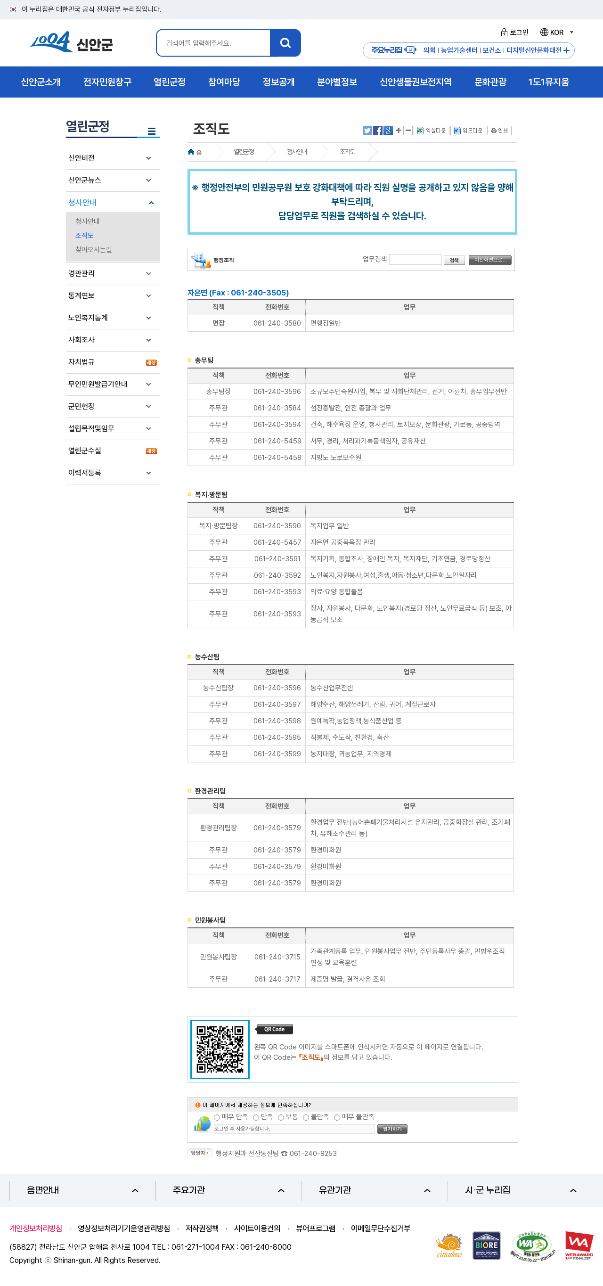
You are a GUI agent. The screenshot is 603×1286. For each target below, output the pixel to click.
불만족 (320, 1117)
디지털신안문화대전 (534, 50)
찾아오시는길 (93, 250)
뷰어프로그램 (315, 1228)
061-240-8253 (313, 1153)
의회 (430, 50)
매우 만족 (235, 1117)
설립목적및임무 (91, 428)
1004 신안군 (70, 43)
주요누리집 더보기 (566, 50)
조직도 (84, 235)
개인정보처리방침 (35, 1228)
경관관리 (81, 273)
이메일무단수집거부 (380, 1228)
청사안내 (82, 202)
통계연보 (81, 295)
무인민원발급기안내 (98, 384)
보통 (292, 1117)
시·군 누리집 (521, 1191)
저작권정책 (202, 1228)
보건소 (492, 50)
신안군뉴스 (84, 180)
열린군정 (243, 152)
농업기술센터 (459, 50)
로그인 (513, 32)
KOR (556, 32)
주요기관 (229, 1191)
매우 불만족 (358, 1117)
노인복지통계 (88, 317)
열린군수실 (84, 450)
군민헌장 (81, 406)
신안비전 (81, 158)
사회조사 (81, 340)
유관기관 (375, 1191)
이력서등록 (84, 472)
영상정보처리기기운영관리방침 (124, 1228)
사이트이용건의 (257, 1228)
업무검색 (375, 259)
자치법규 (81, 362)
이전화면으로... (490, 260)
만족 (267, 1117)
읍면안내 (83, 1191)
